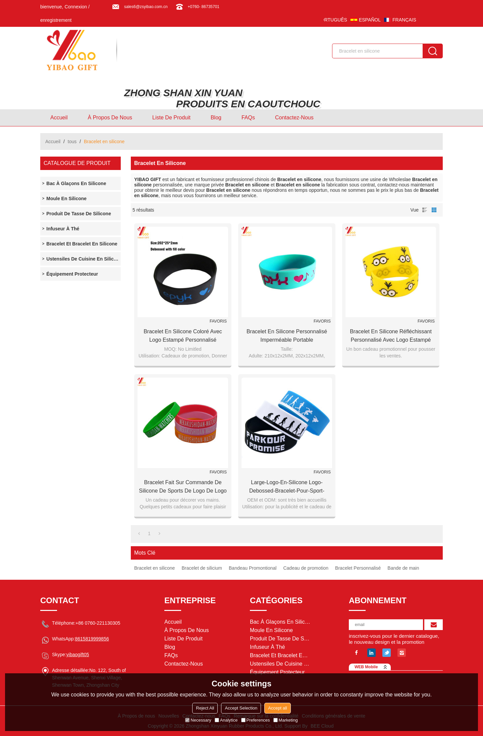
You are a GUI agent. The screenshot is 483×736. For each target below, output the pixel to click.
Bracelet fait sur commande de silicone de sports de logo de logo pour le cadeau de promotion (183, 487)
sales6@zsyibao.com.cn (146, 6)
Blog (216, 117)
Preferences (255, 720)
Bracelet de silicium (201, 568)
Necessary (198, 720)
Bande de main (403, 568)
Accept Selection (241, 708)
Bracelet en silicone (154, 568)
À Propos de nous (110, 117)
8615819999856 (92, 638)
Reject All (205, 708)
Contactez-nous (294, 117)
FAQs (248, 117)
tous (72, 141)
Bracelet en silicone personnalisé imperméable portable (287, 336)
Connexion (75, 6)
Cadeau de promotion (305, 568)
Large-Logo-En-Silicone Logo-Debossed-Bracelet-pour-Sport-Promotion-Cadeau (286, 487)
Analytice (226, 720)
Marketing (285, 720)
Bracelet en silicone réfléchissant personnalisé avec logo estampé (391, 336)
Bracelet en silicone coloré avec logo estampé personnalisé (183, 336)
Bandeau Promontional (252, 568)
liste (424, 210)
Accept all (277, 708)
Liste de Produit (171, 117)
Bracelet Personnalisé (358, 568)
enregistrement (55, 20)
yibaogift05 (77, 654)
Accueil (59, 117)
